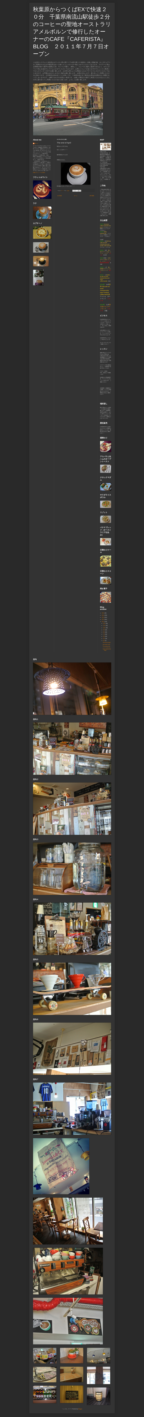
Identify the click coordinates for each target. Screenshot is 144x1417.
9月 (104, 630)
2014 (103, 615)
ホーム (75, 195)
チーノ (36, 143)
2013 (103, 617)
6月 (104, 636)
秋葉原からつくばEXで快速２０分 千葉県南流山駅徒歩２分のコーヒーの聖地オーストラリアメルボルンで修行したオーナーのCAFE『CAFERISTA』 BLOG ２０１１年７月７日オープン (72, 31)
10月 (104, 627)
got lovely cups (106, 644)
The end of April (106, 642)
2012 (103, 619)
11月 (104, 625)
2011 (103, 621)
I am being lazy (106, 646)
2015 (103, 613)
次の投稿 (59, 195)
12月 (104, 623)
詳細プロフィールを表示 (39, 172)
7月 (104, 634)
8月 (104, 632)
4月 (104, 640)
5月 (104, 638)
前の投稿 (92, 195)
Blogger (80, 1409)
